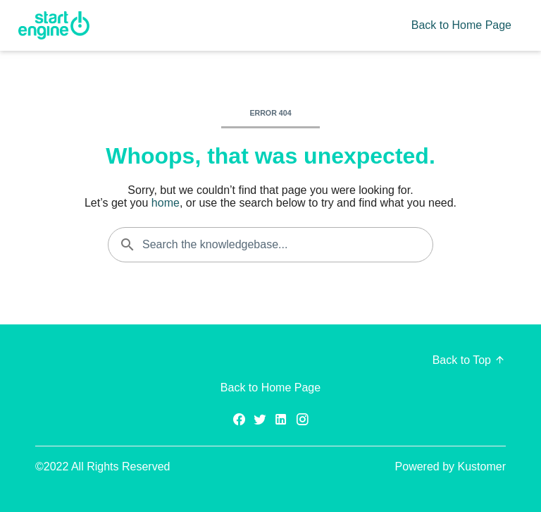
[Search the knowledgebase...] (270, 244)
